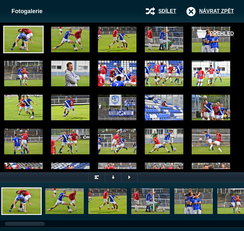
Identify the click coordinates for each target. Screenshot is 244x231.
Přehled (222, 33)
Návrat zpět (216, 11)
